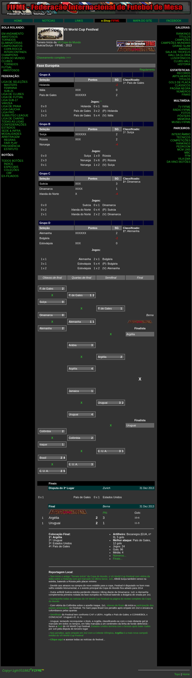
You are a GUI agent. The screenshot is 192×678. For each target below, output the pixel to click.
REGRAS (9, 139)
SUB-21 (8, 90)
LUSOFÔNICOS (180, 58)
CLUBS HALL (182, 61)
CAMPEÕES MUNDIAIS (175, 42)
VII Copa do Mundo (69, 42)
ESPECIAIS (11, 166)
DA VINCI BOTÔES (178, 161)
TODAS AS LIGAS (13, 121)
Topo (177, 674)
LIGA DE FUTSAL (12, 97)
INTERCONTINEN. (15, 51)
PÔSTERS (183, 115)
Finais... (117, 558)
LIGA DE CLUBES (13, 94)
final (60, 626)
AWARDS (184, 48)
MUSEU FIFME (181, 122)
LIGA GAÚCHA (11, 109)
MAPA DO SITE (142, 20)
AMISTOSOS (10, 36)
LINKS (79, 20)
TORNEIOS (9, 39)
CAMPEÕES (182, 39)
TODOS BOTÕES (12, 160)
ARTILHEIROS (181, 76)
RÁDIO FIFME (181, 109)
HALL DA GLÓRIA (179, 55)
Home (186, 674)
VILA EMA (184, 158)
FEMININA (10, 87)
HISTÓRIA (184, 64)
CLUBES (7, 61)
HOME (18, 20)
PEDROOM (183, 146)
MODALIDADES (11, 133)
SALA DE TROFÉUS (177, 51)
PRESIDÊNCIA (11, 145)
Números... (119, 555)
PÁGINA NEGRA (180, 88)
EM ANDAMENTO (12, 33)
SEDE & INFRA (11, 130)
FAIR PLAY (10, 142)
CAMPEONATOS (12, 45)
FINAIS (186, 94)
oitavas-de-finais (115, 605)
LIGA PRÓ (8, 112)
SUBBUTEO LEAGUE (15, 115)
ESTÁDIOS (8, 127)
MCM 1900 (183, 149)
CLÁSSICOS (182, 85)
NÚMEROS (183, 91)
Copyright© (22, 671)
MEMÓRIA (183, 118)
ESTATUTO (11, 149)
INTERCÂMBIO (181, 134)
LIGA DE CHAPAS (13, 118)
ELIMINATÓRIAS (12, 42)
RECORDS (183, 73)
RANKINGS (183, 33)
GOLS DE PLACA (179, 82)
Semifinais (55, 614)
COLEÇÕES (11, 169)
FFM (187, 155)
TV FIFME (184, 106)
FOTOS (185, 112)
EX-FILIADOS (10, 176)
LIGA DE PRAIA (11, 106)
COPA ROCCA (13, 48)
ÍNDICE (8, 163)
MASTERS (10, 84)
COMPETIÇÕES (180, 140)
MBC (187, 152)
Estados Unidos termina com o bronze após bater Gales (120, 626)
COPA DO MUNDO (13, 58)
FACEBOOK (174, 20)
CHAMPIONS (10, 55)
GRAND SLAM (181, 45)
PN (104, 512)
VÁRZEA (7, 103)
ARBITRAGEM (10, 136)
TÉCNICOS (183, 137)
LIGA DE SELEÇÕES (15, 81)
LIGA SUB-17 (10, 100)
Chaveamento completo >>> (54, 57)
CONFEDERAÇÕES (14, 124)
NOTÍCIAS (48, 20)
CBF (9, 172)
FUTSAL (7, 67)
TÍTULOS (184, 36)
